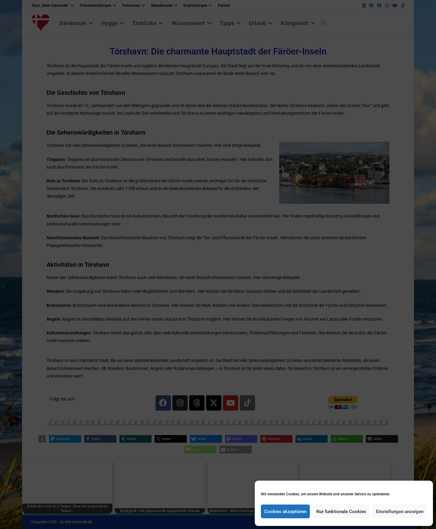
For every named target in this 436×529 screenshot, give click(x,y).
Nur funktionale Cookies (341, 511)
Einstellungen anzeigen (399, 511)
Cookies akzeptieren (285, 511)
